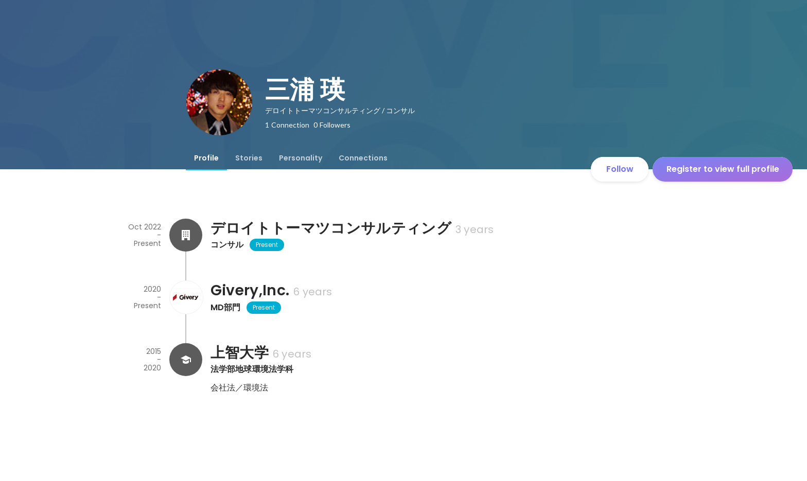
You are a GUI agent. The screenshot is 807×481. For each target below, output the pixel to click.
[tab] (206, 158)
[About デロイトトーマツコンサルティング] (185, 235)
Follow (620, 169)
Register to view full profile (722, 169)
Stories (248, 158)
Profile (206, 158)
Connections (363, 158)
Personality (300, 158)
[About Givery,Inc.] (185, 297)
